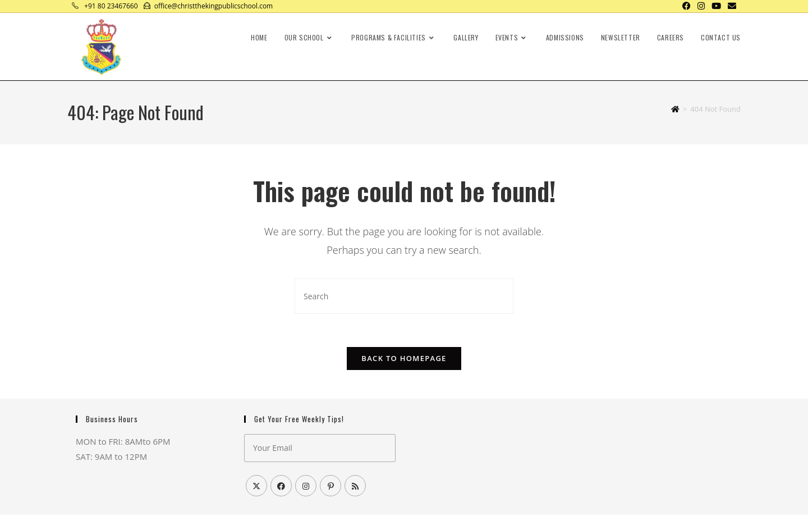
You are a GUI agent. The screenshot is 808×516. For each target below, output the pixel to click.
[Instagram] (305, 486)
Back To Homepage (403, 359)
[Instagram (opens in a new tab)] (701, 6)
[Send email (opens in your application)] (730, 6)
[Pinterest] (330, 486)
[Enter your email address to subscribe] (320, 449)
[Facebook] (281, 486)
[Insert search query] (404, 296)
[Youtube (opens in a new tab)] (716, 6)
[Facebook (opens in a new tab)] (686, 6)
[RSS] (355, 486)
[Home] (675, 109)
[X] (256, 486)
